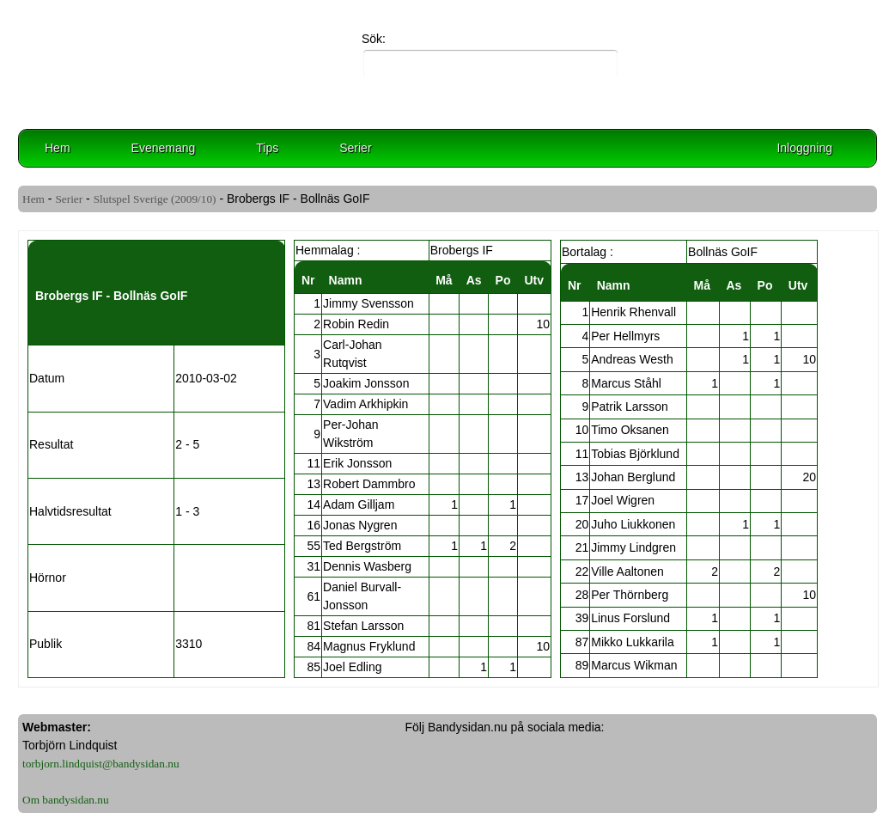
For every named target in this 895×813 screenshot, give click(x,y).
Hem (57, 148)
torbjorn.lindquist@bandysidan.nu (101, 763)
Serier (355, 148)
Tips (267, 148)
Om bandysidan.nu (65, 799)
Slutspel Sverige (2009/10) (155, 199)
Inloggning (804, 148)
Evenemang (163, 148)
